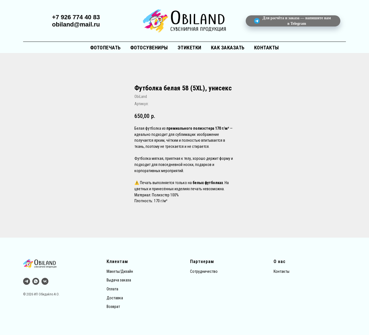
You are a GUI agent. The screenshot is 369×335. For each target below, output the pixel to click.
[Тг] (26, 281)
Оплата (112, 289)
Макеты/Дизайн (120, 271)
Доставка (115, 298)
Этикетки (189, 47)
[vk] (44, 281)
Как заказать (228, 47)
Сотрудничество (204, 271)
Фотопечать (105, 47)
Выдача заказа (119, 280)
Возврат (113, 306)
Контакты (266, 47)
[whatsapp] (35, 281)
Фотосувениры (149, 47)
